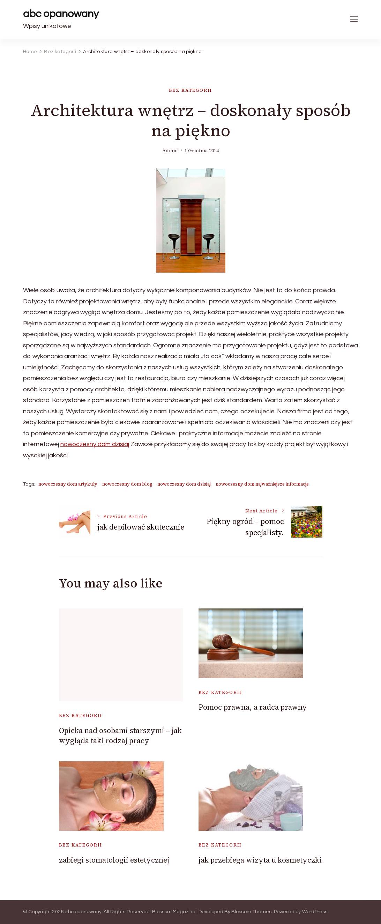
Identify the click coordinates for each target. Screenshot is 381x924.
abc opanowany (61, 13)
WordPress (315, 911)
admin (170, 150)
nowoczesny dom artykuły (67, 484)
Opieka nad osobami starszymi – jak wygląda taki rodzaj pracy (120, 735)
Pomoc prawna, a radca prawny (253, 707)
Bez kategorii (190, 90)
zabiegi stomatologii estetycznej (114, 860)
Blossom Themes (251, 911)
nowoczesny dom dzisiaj (94, 444)
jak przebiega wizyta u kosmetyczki (260, 860)
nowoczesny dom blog (127, 484)
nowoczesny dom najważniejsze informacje (262, 484)
